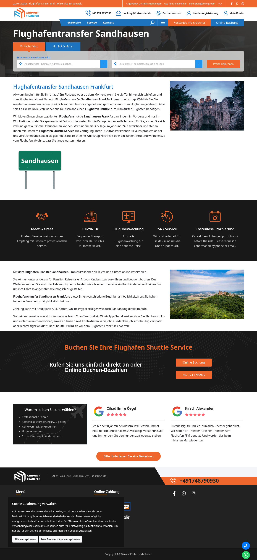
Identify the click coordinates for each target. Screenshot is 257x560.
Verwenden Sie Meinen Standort (34, 57)
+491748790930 (199, 480)
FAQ (220, 3)
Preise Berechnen (223, 64)
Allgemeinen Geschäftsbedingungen (144, 3)
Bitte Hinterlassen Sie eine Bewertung (128, 456)
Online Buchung (227, 23)
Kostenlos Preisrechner (189, 23)
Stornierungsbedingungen (202, 3)
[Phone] (246, 546)
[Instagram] (243, 3)
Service (92, 22)
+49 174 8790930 (101, 13)
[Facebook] (231, 3)
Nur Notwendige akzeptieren (60, 539)
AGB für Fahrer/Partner (175, 3)
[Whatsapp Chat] (246, 555)
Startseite (74, 22)
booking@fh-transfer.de (137, 13)
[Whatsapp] (237, 3)
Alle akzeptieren (25, 539)
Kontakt (108, 22)
